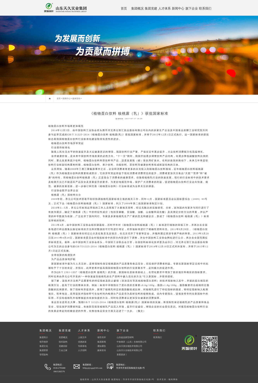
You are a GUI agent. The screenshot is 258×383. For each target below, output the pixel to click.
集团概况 (137, 8)
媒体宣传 (76, 98)
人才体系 (164, 8)
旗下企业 (191, 8)
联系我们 (205, 8)
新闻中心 (178, 8)
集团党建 (151, 8)
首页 (124, 8)
